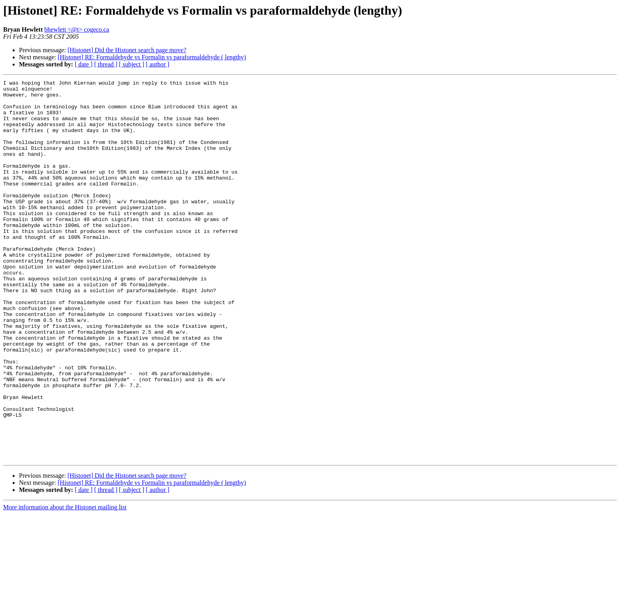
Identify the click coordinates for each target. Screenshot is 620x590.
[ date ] (84, 64)
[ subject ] (131, 64)
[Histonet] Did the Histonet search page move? (127, 50)
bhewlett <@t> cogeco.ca (76, 29)
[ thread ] (105, 64)
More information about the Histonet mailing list (65, 583)
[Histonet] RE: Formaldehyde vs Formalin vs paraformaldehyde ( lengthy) (152, 57)
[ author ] (158, 64)
